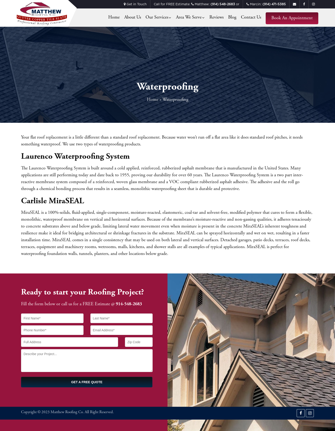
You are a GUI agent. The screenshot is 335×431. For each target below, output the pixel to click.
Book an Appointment (292, 18)
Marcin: (266, 4)
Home (114, 17)
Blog (232, 17)
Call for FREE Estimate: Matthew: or (196, 4)
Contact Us (251, 17)
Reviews (216, 17)
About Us (132, 17)
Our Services (157, 17)
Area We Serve (189, 17)
